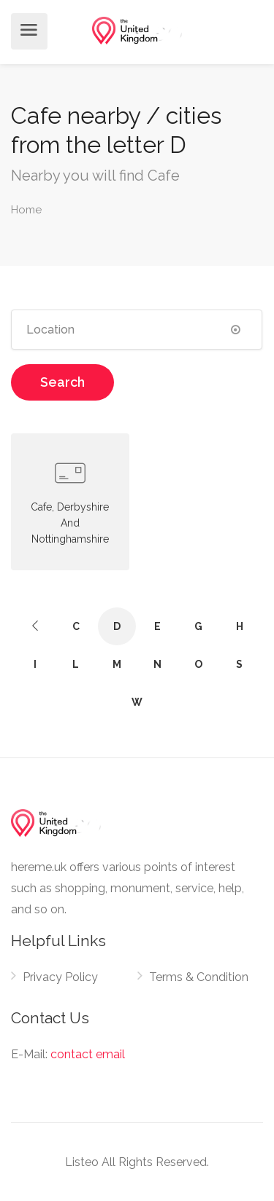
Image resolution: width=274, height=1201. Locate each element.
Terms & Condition (198, 977)
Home (26, 209)
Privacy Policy (60, 977)
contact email (87, 1054)
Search (62, 382)
